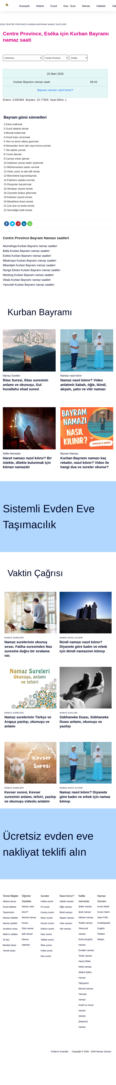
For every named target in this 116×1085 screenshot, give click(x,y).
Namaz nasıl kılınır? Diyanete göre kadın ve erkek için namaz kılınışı (85, 796)
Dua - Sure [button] (69, 6)
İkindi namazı (66, 912)
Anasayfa (24, 6)
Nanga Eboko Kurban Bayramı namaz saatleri (31, 270)
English (101, 928)
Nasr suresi (46, 934)
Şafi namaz (27, 934)
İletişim (100, 939)
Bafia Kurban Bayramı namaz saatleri (26, 250)
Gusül (53, 6)
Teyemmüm (8, 912)
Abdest (40, 6)
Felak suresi (46, 950)
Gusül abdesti (9, 907)
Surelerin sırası (10, 928)
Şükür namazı (85, 906)
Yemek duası (9, 950)
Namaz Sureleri (11, 375)
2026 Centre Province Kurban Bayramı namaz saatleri (33, 24)
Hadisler (101, 6)
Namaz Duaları (68, 713)
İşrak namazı (85, 912)
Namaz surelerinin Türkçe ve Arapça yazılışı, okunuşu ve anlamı (27, 721)
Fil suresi (45, 907)
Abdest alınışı (9, 901)
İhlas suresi (46, 945)
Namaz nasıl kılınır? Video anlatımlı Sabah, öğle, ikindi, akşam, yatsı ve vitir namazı (83, 384)
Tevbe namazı (85, 956)
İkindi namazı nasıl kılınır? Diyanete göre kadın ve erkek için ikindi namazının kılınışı (83, 646)
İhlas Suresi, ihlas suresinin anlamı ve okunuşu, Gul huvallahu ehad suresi (25, 384)
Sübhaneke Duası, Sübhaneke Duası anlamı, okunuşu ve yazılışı (84, 721)
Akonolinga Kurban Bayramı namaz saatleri (30, 246)
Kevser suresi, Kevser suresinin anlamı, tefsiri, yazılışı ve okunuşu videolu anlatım (30, 796)
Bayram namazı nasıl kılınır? (55, 90)
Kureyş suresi (47, 912)
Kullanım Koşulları (60, 1051)
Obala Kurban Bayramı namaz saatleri (27, 279)
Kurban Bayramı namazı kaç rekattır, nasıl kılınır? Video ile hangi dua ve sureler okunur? (84, 462)
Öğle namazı (66, 907)
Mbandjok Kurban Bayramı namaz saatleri (29, 265)
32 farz (6, 939)
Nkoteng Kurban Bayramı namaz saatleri (28, 275)
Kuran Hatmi (103, 912)
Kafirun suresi (47, 928)
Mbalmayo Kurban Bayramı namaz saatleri (29, 260)
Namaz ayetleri (10, 923)
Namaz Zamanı (103, 1051)
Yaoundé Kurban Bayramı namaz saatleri (28, 284)
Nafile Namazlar (12, 453)
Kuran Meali (103, 906)
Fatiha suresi (47, 901)
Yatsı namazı (66, 923)
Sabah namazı (67, 901)
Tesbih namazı (86, 923)
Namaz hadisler (10, 918)
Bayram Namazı (69, 453)
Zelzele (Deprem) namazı (83, 1021)
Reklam (101, 934)
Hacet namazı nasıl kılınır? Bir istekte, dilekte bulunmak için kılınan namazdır (27, 462)
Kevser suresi (47, 923)
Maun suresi (47, 918)
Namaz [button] (86, 6)
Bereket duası (9, 945)
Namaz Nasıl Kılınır (71, 638)
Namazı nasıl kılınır (71, 375)
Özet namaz (28, 928)
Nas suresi (46, 956)
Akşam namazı (67, 918)
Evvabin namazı (86, 950)
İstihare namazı (86, 917)
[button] (24, 6)
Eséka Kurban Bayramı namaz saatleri (27, 255)
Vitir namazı (65, 928)
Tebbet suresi (47, 939)
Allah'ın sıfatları (10, 934)
